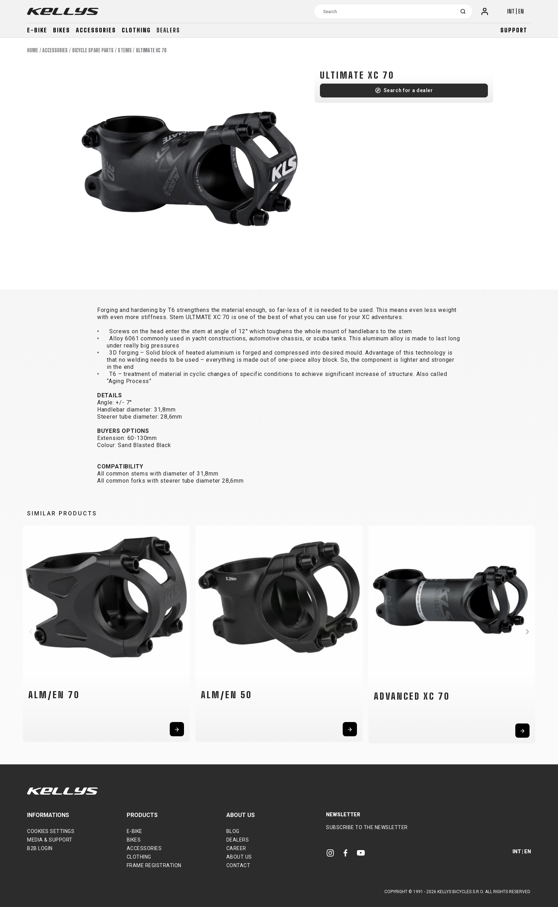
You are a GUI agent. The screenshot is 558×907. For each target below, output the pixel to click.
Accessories (96, 30)
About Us (239, 857)
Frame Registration (154, 865)
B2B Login (40, 848)
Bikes (61, 30)
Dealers (168, 30)
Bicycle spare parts (93, 50)
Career (236, 848)
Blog (232, 831)
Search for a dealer (408, 90)
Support (513, 30)
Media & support (50, 840)
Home (32, 50)
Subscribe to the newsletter (367, 827)
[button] (30, 631)
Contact (238, 865)
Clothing (136, 30)
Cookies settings (50, 831)
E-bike (37, 30)
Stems (125, 50)
